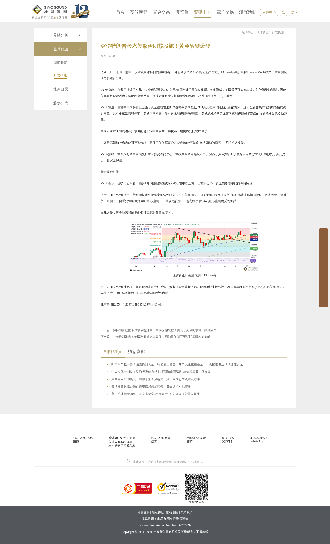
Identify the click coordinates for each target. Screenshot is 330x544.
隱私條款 (158, 512)
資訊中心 (202, 12)
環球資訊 (67, 49)
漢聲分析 (67, 35)
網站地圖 (172, 512)
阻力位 (173, 195)
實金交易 (161, 12)
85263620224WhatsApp (258, 439)
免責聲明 (143, 512)
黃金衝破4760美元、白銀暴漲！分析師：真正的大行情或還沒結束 (155, 379)
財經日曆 (60, 89)
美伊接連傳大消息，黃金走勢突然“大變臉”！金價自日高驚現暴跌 (155, 394)
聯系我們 (186, 512)
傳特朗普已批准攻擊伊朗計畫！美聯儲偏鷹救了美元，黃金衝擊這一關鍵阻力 (165, 330)
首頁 (120, 12)
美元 (202, 72)
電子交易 (225, 12)
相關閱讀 (112, 351)
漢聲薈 (181, 12)
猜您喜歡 (136, 351)
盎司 (209, 72)
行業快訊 (278, 32)
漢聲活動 (247, 12)
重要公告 (60, 103)
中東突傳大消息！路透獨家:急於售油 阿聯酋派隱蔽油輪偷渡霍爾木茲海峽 (161, 371)
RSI (219, 96)
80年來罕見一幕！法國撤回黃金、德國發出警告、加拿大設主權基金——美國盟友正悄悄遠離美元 (177, 364)
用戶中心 (269, 12)
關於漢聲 (138, 12)
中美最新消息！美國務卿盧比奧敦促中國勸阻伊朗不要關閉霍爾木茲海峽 (161, 336)
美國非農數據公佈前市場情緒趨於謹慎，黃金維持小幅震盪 (151, 386)
